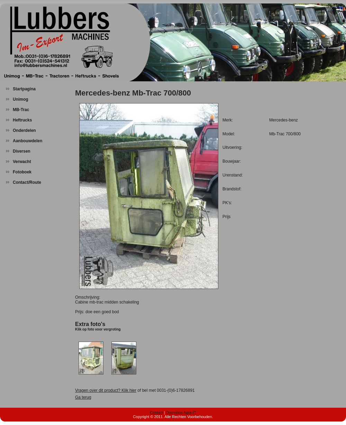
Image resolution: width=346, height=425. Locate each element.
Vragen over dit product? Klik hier (105, 390)
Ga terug (83, 397)
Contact (156, 412)
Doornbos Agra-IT (181, 412)
